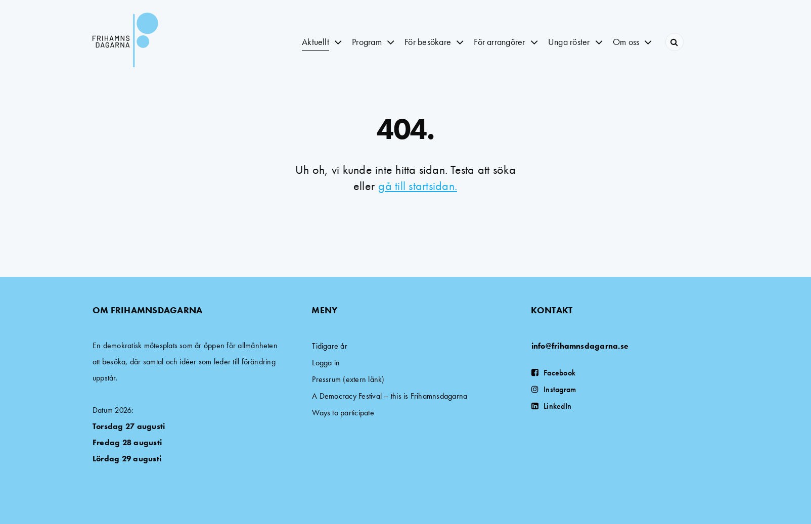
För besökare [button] (427, 41)
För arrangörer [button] (499, 41)
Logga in (326, 362)
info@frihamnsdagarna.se (580, 346)
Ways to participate (343, 412)
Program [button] (367, 41)
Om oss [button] (626, 41)
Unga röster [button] (569, 41)
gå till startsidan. (417, 186)
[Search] (674, 42)
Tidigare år (329, 346)
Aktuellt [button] (315, 41)
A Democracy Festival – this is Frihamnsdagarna (389, 396)
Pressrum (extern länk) (348, 379)
